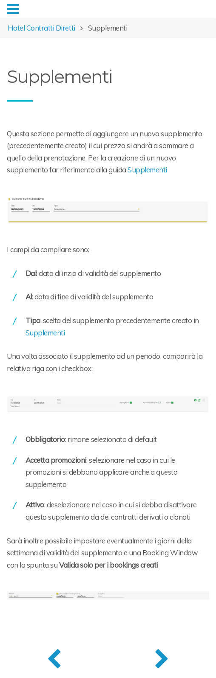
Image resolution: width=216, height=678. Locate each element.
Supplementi (147, 169)
